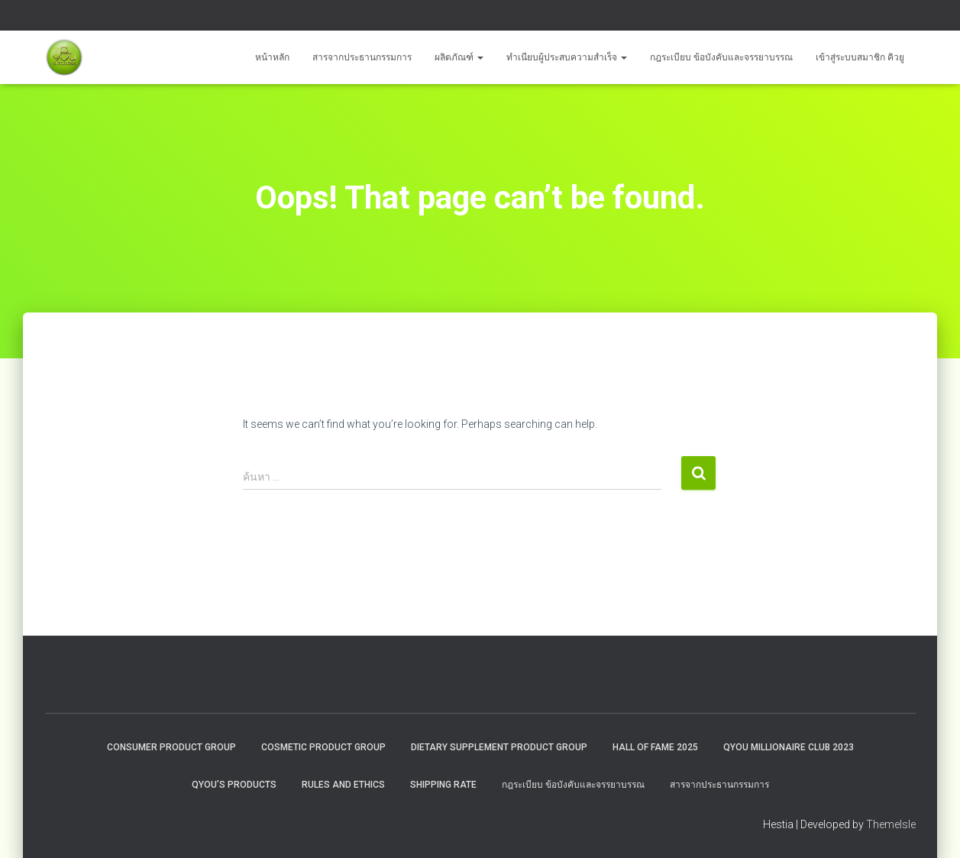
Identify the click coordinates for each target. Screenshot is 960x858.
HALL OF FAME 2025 (655, 747)
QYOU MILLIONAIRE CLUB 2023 (788, 747)
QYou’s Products (234, 784)
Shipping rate (443, 784)
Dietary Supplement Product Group (499, 747)
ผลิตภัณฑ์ (459, 57)
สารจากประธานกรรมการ (362, 57)
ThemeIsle (891, 824)
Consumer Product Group (171, 747)
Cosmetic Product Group (323, 747)
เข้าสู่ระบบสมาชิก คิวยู (860, 57)
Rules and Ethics (343, 784)
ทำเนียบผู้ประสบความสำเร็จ (566, 57)
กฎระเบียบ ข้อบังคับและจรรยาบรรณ (721, 57)
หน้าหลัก (272, 57)
